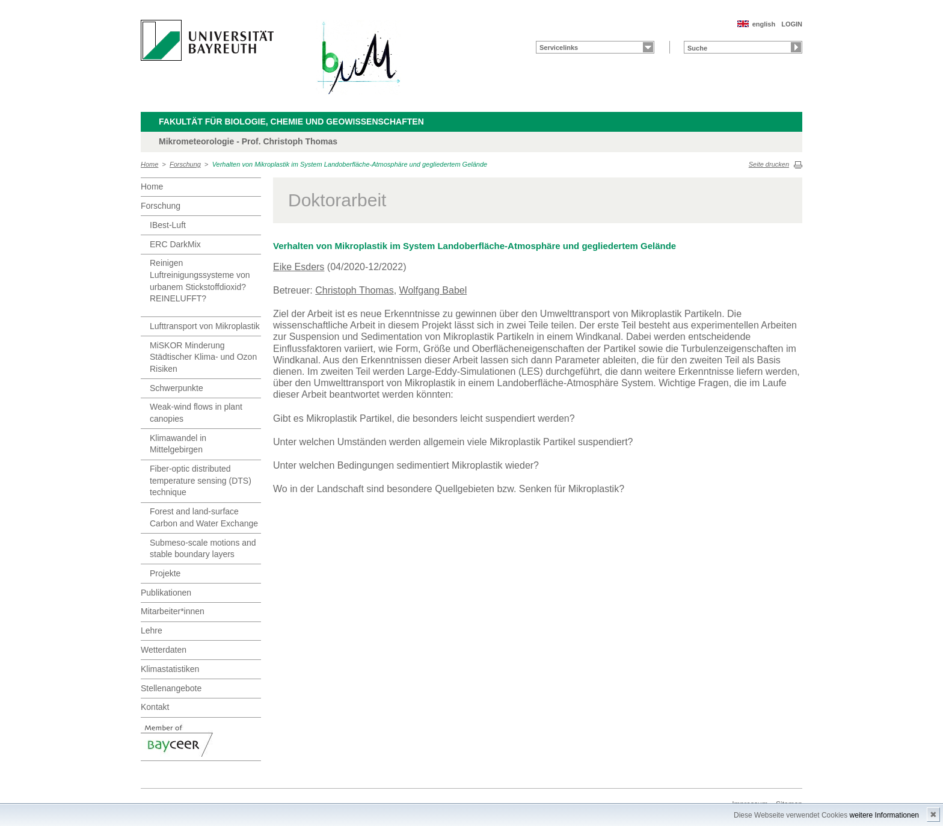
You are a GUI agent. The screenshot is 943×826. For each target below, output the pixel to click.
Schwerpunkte (176, 388)
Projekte (165, 573)
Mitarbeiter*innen (172, 611)
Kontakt (155, 707)
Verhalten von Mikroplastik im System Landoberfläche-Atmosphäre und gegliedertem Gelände (350, 164)
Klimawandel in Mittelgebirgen (178, 444)
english (764, 24)
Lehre (151, 630)
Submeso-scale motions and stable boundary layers (203, 548)
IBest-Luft (168, 225)
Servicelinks (558, 47)
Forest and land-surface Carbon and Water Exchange (204, 517)
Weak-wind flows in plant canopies (196, 413)
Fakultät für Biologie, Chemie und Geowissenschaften (291, 121)
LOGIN (791, 24)
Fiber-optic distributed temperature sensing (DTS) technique (200, 480)
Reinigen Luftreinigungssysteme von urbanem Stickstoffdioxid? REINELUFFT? (200, 280)
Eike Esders (298, 267)
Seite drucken (769, 164)
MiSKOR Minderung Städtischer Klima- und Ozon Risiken (203, 357)
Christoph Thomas (354, 290)
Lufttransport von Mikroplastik (205, 326)
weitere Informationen (884, 815)
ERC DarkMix (175, 244)
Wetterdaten (163, 650)
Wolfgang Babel (433, 290)
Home (149, 164)
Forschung (185, 164)
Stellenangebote (171, 688)
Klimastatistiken (170, 669)
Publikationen (166, 592)
